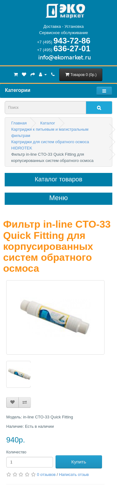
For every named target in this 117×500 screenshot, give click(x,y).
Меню (58, 198)
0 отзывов (46, 474)
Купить (78, 461)
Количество (16, 452)
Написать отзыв (74, 474)
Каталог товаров (58, 179)
